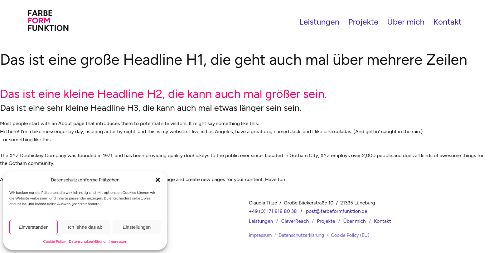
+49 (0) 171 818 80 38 (273, 210)
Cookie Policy (54, 241)
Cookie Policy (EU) (350, 234)
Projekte (363, 21)
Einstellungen (137, 227)
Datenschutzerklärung (87, 241)
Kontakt (447, 21)
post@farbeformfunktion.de (336, 210)
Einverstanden (34, 227)
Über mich (405, 21)
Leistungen (319, 21)
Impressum (118, 241)
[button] (158, 180)
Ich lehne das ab (85, 227)
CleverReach (295, 220)
